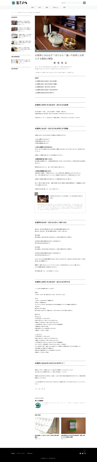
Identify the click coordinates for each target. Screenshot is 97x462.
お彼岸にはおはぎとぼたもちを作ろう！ (46, 92)
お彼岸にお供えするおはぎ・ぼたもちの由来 (47, 81)
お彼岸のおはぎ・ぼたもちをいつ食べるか (46, 86)
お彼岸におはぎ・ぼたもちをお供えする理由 (47, 84)
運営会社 (13, 453)
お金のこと (55, 7)
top (84, 451)
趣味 (64, 7)
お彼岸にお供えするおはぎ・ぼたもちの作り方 (47, 89)
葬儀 (32, 7)
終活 (40, 7)
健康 (47, 7)
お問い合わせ (29, 453)
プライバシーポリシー (21, 453)
